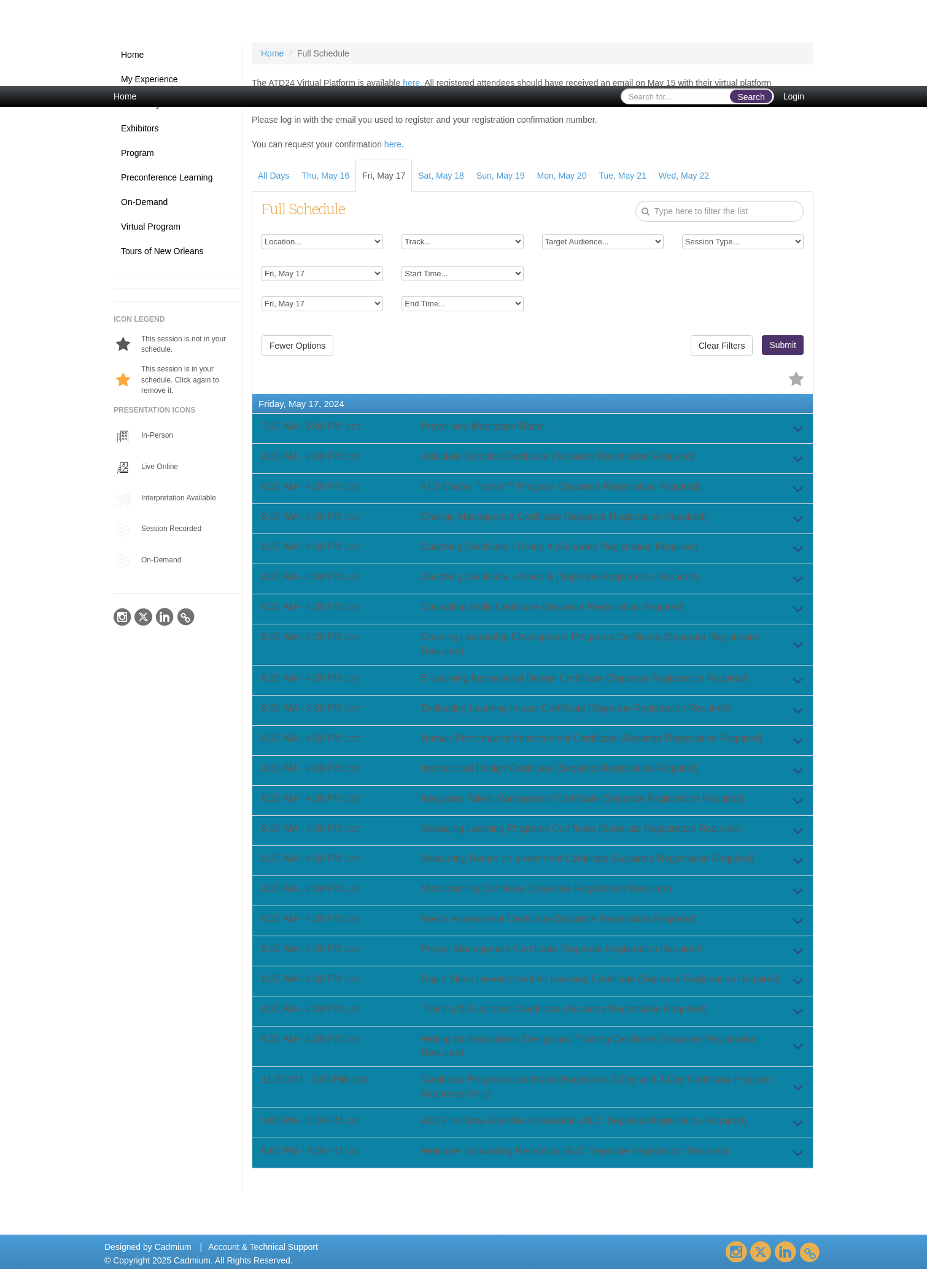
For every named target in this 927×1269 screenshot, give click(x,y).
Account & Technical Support (263, 1247)
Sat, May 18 (441, 175)
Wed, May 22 (684, 175)
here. (412, 83)
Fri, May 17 (383, 175)
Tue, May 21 (622, 175)
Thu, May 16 (325, 175)
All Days (273, 175)
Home (125, 96)
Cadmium (173, 1247)
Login (793, 96)
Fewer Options (297, 346)
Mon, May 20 (562, 175)
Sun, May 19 (500, 175)
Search (750, 97)
